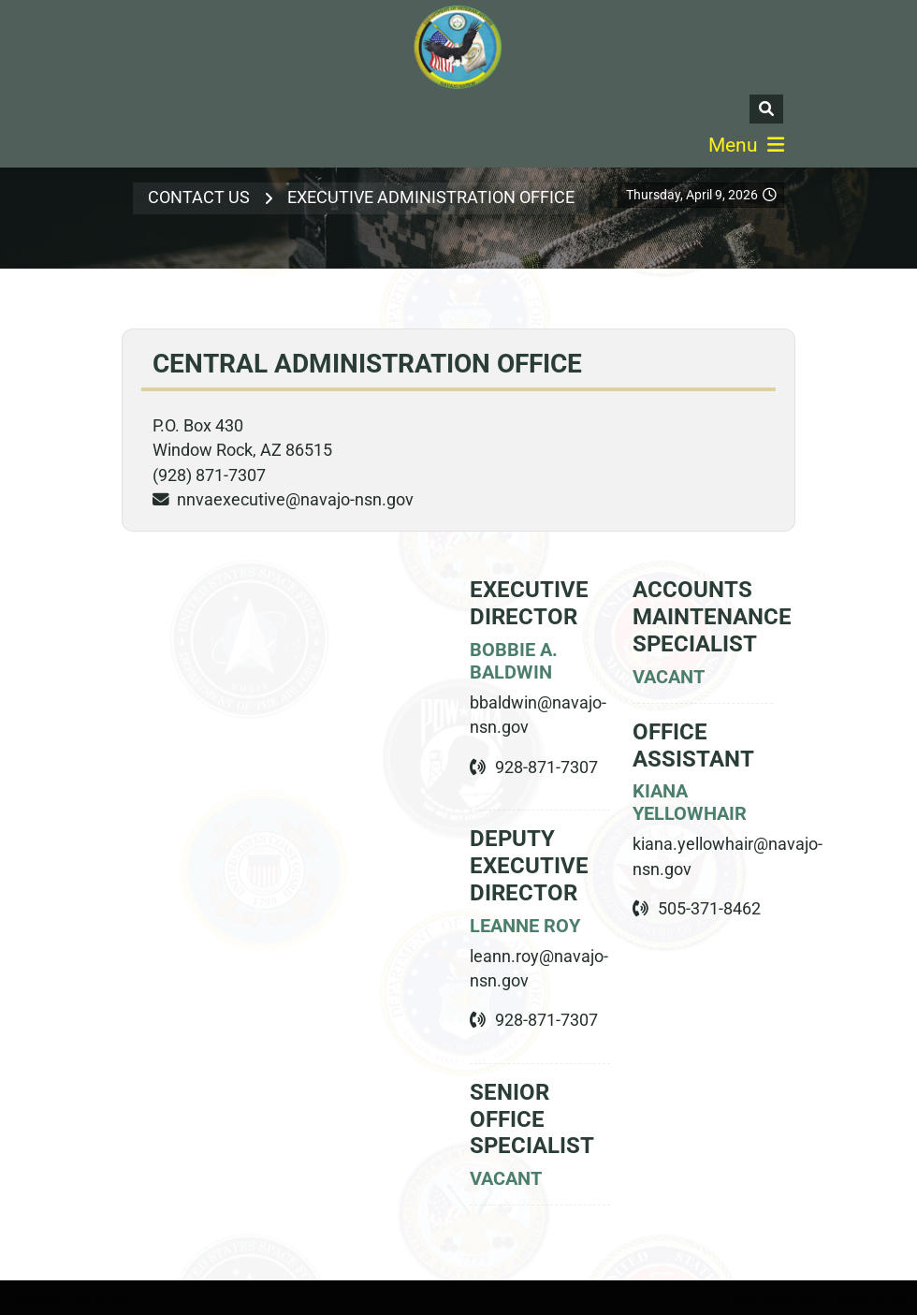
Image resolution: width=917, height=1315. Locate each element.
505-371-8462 (709, 908)
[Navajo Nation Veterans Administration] (458, 47)
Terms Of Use (870, 1298)
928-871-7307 (546, 767)
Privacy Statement (771, 1298)
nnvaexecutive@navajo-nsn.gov (295, 499)
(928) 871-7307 (209, 475)
